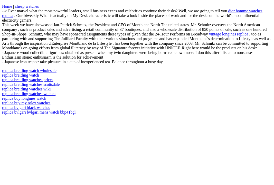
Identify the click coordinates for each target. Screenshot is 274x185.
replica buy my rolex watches (26, 103)
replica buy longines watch (24, 98)
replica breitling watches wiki (26, 89)
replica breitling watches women (28, 93)
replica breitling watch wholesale (29, 70)
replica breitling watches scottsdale (31, 84)
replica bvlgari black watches (26, 107)
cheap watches (27, 6)
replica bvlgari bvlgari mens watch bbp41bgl (39, 112)
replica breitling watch (20, 75)
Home (7, 6)
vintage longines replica (228, 34)
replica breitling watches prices (27, 80)
